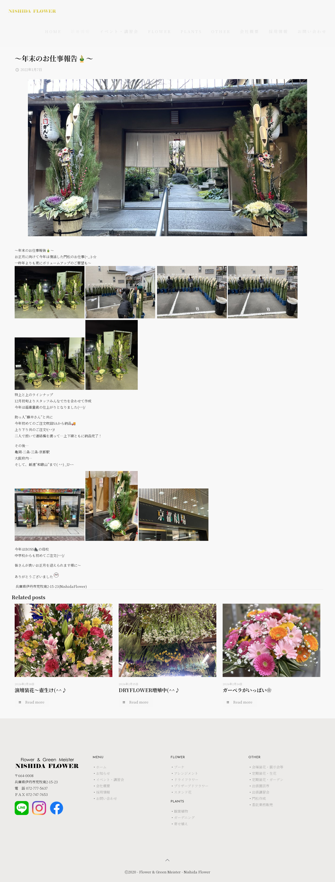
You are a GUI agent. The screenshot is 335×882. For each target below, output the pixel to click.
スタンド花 (182, 792)
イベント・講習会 (110, 779)
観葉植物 (181, 811)
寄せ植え (181, 823)
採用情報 (103, 792)
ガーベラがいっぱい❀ (247, 690)
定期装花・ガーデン (267, 779)
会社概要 (103, 785)
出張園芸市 (260, 785)
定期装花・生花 (264, 773)
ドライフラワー (186, 779)
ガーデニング (184, 817)
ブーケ (179, 766)
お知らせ (103, 773)
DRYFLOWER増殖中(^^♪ (149, 690)
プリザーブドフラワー (191, 785)
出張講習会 (260, 792)
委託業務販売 (262, 804)
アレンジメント (186, 773)
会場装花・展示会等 (267, 766)
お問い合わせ (106, 798)
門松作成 (259, 798)
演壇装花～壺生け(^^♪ (41, 690)
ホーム (101, 766)
